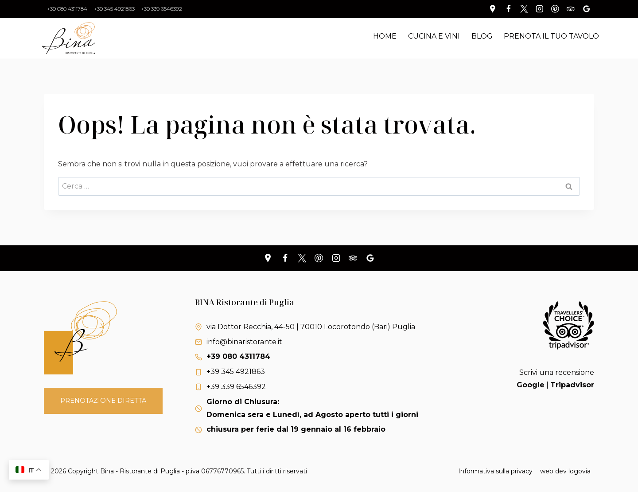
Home (385, 36)
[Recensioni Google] (586, 8)
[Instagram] (539, 8)
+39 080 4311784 (67, 8)
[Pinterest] (555, 8)
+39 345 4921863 (114, 8)
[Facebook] (508, 8)
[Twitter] (524, 8)
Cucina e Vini (434, 36)
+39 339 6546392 (161, 8)
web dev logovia (565, 471)
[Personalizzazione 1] (493, 8)
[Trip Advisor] (571, 8)
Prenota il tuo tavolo (551, 36)
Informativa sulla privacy (495, 471)
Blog (482, 36)
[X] (301, 258)
